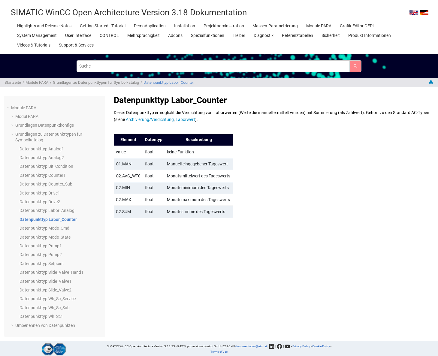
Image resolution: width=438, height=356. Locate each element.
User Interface (78, 35)
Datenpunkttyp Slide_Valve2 (45, 290)
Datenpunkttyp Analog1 (42, 148)
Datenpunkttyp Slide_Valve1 (45, 281)
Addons (175, 35)
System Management (37, 35)
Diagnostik (263, 35)
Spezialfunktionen (207, 35)
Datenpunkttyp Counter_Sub (46, 184)
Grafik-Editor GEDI (357, 25)
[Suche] (355, 66)
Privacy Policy (301, 346)
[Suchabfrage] (219, 66)
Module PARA (318, 25)
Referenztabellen (297, 35)
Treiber (239, 35)
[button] (8, 108)
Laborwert (185, 119)
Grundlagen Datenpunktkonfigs (44, 125)
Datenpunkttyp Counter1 (43, 175)
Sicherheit (331, 35)
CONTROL (109, 35)
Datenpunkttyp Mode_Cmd (44, 228)
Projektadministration (224, 25)
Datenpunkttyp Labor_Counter (168, 82)
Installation (184, 25)
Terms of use (219, 351)
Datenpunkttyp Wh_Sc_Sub (45, 307)
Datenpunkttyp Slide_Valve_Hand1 (51, 272)
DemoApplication (150, 25)
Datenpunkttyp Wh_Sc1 (41, 316)
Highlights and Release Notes (44, 25)
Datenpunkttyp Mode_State (45, 237)
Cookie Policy (321, 346)
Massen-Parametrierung (275, 25)
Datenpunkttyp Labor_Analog (47, 210)
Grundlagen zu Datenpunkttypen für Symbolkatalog (96, 82)
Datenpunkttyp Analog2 (42, 157)
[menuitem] (44, 26)
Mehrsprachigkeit (143, 35)
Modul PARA (26, 116)
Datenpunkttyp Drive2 (40, 201)
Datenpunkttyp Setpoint (42, 263)
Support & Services (76, 45)
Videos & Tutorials (33, 45)
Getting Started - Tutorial (102, 25)
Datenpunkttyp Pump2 (41, 254)
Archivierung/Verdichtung (150, 119)
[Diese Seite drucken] (431, 82)
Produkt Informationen (369, 35)
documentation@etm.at (251, 346)
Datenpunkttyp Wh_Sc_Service (48, 298)
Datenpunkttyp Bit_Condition (46, 166)
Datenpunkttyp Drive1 (40, 193)
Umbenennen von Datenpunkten (45, 325)
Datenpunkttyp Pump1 (41, 245)
